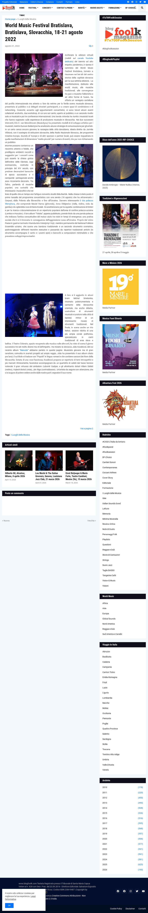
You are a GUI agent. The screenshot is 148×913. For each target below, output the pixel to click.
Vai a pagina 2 (86, 428)
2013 (122, 802)
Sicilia (105, 744)
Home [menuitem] (21, 8)
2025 (122, 864)
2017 (122, 823)
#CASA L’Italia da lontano (113, 442)
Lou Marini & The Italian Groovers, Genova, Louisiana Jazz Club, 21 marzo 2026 (48, 476)
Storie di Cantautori (111, 555)
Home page (10, 19)
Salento (105, 734)
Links (77, 2)
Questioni (106, 544)
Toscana (106, 749)
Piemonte (106, 718)
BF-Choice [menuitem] (130, 8)
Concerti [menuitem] (46, 8)
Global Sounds (108, 619)
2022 (122, 849)
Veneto (105, 770)
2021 (122, 844)
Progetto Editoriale (9, 2)
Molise (105, 708)
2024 (122, 859)
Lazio (104, 687)
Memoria (106, 514)
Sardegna (106, 739)
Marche (105, 703)
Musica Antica (108, 524)
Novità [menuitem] (81, 8)
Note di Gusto (108, 529)
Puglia (105, 723)
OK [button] (9, 905)
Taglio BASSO (108, 570)
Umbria (105, 759)
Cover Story (107, 478)
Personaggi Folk (109, 534)
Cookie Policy (116, 909)
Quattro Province (110, 729)
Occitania (106, 713)
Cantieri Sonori (109, 462)
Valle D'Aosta (108, 765)
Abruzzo (106, 651)
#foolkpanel (107, 447)
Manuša (24, 350)
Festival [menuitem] (32, 8)
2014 (122, 808)
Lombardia (107, 698)
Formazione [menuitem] (114, 8)
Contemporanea (109, 467)
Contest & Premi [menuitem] (64, 8)
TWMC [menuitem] (22, 15)
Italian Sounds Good (111, 503)
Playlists (106, 539)
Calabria (106, 662)
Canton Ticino (108, 672)
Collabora (50, 2)
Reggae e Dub (108, 550)
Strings (105, 560)
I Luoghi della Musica (26, 19)
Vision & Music (108, 580)
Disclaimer (130, 909)
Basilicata (106, 657)
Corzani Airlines (109, 472)
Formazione (107, 488)
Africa (105, 603)
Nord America (108, 624)
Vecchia (91, 520)
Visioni (105, 586)
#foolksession (108, 452)
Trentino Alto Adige (110, 754)
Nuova (7, 520)
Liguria (105, 693)
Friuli (104, 682)
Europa (105, 613)
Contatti (60, 2)
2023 (122, 854)
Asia (104, 608)
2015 (122, 813)
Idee (104, 498)
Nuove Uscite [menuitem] (96, 8)
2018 (122, 828)
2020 (122, 838)
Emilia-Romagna (109, 677)
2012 (122, 797)
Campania (107, 667)
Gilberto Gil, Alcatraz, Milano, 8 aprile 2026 (15, 475)
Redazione (24, 2)
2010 (122, 787)
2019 (122, 833)
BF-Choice (107, 457)
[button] (135, 8)
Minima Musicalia (110, 519)
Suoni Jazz (107, 565)
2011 (122, 792)
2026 (122, 869)
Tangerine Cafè (109, 575)
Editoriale (106, 483)
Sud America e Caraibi (112, 634)
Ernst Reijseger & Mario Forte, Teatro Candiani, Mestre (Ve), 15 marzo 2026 (79, 476)
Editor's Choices (37, 2)
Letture (105, 508)
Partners (69, 2)
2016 (122, 818)
